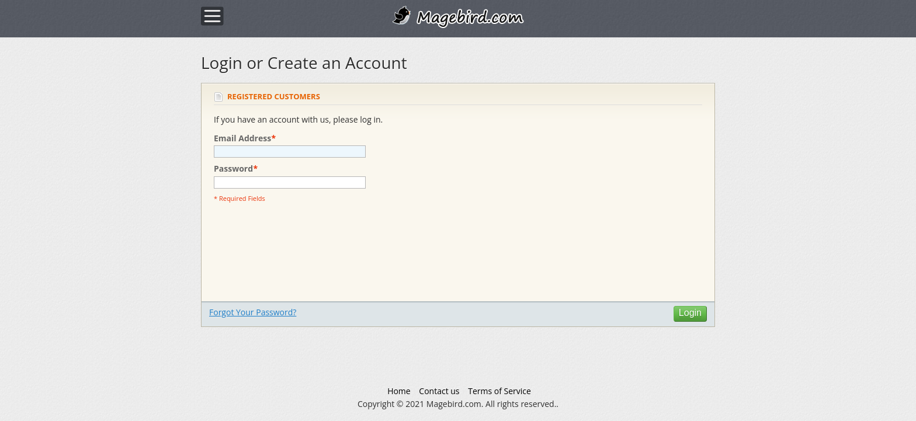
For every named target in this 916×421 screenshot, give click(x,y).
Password (233, 168)
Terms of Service (499, 390)
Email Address (242, 138)
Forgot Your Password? (252, 312)
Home (399, 390)
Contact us (439, 390)
